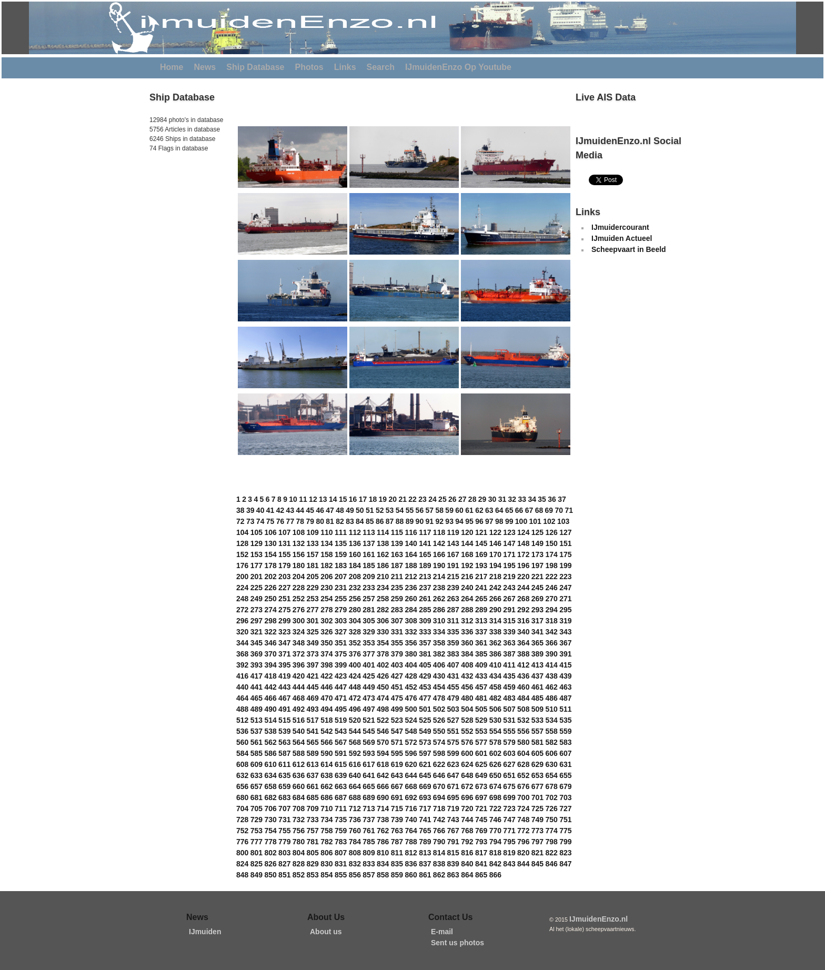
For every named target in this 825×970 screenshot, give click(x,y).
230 (326, 587)
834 (383, 864)
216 (467, 576)
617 (369, 764)
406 (439, 665)
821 (537, 852)
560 (242, 742)
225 (256, 587)
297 (256, 621)
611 (284, 764)
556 (523, 731)
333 (425, 632)
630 (551, 764)
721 (481, 808)
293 (537, 609)
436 (523, 676)
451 (397, 687)
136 (355, 543)
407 (453, 665)
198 (551, 565)
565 (313, 742)
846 (551, 864)
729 (256, 819)
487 (565, 698)
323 (284, 632)
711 (341, 808)
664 (355, 786)
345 (256, 643)
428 (411, 676)
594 (383, 753)
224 (242, 587)
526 (439, 720)
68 (539, 510)
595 (397, 753)
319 (565, 621)
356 (411, 643)
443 (284, 687)
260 (411, 598)
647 (453, 775)
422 (326, 676)
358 (439, 643)
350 (326, 643)
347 (284, 643)
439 (565, 676)
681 (256, 797)
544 (355, 731)
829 (313, 864)
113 (369, 532)
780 (299, 841)
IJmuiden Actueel (621, 238)
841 (481, 864)
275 (284, 609)
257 (369, 598)
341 (537, 632)
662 (326, 786)
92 (439, 521)
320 (242, 632)
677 (537, 786)
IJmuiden (205, 931)
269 (537, 598)
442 (270, 687)
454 (439, 687)
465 (256, 698)
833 (369, 864)
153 (256, 554)
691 (397, 797)
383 (453, 654)
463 (565, 687)
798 (551, 841)
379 (397, 654)
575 (453, 742)
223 (565, 576)
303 (341, 621)
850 (270, 875)
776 (242, 841)
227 (284, 587)
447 (341, 687)
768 (467, 830)
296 (242, 621)
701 (537, 797)
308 (411, 621)
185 (369, 565)
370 (270, 654)
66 (519, 510)
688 (355, 797)
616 (355, 764)
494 (326, 709)
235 (397, 587)
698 (495, 797)
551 (453, 731)
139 (397, 543)
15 (343, 499)
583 (565, 742)
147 (509, 543)
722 (495, 808)
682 (270, 797)
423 (341, 676)
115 (397, 532)
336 (467, 632)
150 (551, 543)
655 (565, 775)
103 (563, 521)
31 (502, 499)
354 (383, 643)
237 (425, 587)
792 (467, 841)
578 (495, 742)
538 (270, 731)
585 (256, 753)
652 (523, 775)
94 (459, 521)
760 (355, 830)
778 (270, 841)
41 (270, 510)
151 (565, 543)
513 (256, 720)
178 (270, 565)
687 (341, 797)
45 (310, 510)
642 (383, 775)
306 (383, 621)
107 (284, 532)
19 (383, 499)
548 (411, 731)
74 (260, 521)
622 (439, 764)
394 (270, 665)
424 (355, 676)
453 (425, 687)
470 (326, 698)
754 (270, 830)
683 (284, 797)
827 (284, 864)
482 (495, 698)
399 (341, 665)
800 (242, 852)
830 (326, 864)
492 (299, 709)
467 (284, 698)
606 (551, 753)
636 (299, 775)
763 (397, 830)
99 (509, 521)
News (205, 67)
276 (299, 609)
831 (341, 864)
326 (326, 632)
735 (341, 819)
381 (425, 654)
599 (453, 753)
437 (537, 676)
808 (355, 852)
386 (495, 654)
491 (284, 709)
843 (509, 864)
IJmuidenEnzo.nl (598, 919)
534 (551, 720)
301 (313, 621)
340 (523, 632)
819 (509, 852)
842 (495, 864)
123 (509, 532)
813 (425, 852)
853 (313, 875)
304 (355, 621)
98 (499, 521)
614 (326, 764)
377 (369, 654)
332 (411, 632)
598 (439, 753)
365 (537, 643)
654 (551, 775)
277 (313, 609)
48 (340, 510)
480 (467, 698)
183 (341, 565)
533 (537, 720)
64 (499, 510)
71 (569, 510)
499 (397, 709)
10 (293, 499)
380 (411, 654)
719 (453, 808)
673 (481, 786)
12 (313, 499)
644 (411, 775)
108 (299, 532)
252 (299, 598)
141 (425, 543)
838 (439, 864)
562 (270, 742)
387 (509, 654)
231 (341, 587)
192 (467, 565)
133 (313, 543)
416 (242, 676)
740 (411, 819)
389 (537, 654)
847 (565, 864)
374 (326, 654)
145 (481, 543)
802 (270, 852)
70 (559, 510)
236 (411, 587)
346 (270, 643)
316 (523, 621)
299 (284, 621)
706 (270, 808)
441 (256, 687)
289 (481, 609)
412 (523, 665)
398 (326, 665)
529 (481, 720)
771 (509, 830)
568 (355, 742)
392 (242, 665)
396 (299, 665)
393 (256, 665)
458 (495, 687)
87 (390, 521)
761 (369, 830)
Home (171, 67)
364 (523, 643)
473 (369, 698)
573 (425, 742)
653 (537, 775)
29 (482, 499)
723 (509, 808)
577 (481, 742)
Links (345, 67)
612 (299, 764)
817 (481, 852)
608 (242, 764)
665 (369, 786)
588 (299, 753)
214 (439, 576)
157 (313, 554)
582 (551, 742)
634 (270, 775)
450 (383, 687)
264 (467, 598)
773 (537, 830)
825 (256, 864)
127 (565, 532)
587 (284, 753)
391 (565, 654)
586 (270, 753)
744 (467, 819)
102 (549, 521)
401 (369, 665)
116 (411, 532)
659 (284, 786)
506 (495, 709)
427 (397, 676)
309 (425, 621)
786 (383, 841)
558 (551, 731)
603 (509, 753)
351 (341, 643)
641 (369, 775)
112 (355, 532)
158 (326, 554)
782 (326, 841)
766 (439, 830)
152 (242, 554)
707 (284, 808)
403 (397, 665)
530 (495, 720)
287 (453, 609)
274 (270, 609)
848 (242, 875)
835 (397, 864)
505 (481, 709)
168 (467, 554)
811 (397, 852)
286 (439, 609)
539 (284, 731)
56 (420, 510)
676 (523, 786)
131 (284, 543)
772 (523, 830)
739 (397, 819)
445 (313, 687)
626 (495, 764)
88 (400, 521)
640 (355, 775)
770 (495, 830)
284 (411, 609)
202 (270, 576)
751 (565, 819)
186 (383, 565)
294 (551, 609)
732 (299, 819)
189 (425, 565)
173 (537, 554)
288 (467, 609)
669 (425, 786)
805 (313, 852)
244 (523, 587)
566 (326, 742)
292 (523, 609)
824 (242, 864)
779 (284, 841)
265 (481, 598)
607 (565, 753)
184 (355, 565)
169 (481, 554)
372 (299, 654)
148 (523, 543)
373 (313, 654)
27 (462, 499)
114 (383, 532)
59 (449, 510)
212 (411, 576)
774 (551, 830)
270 (551, 598)
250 (270, 598)
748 (523, 819)
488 (242, 709)
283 (397, 609)
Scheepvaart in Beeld (628, 249)
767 (453, 830)
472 (355, 698)
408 (467, 665)
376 (355, 654)
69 (549, 510)
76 (280, 521)
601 (481, 753)
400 (355, 665)
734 (326, 819)
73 (250, 521)
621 (425, 764)
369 (256, 654)
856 (355, 875)
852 (299, 875)
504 (467, 709)
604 (523, 753)
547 (397, 731)
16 (353, 499)
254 (326, 598)
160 (355, 554)
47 (330, 510)
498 (383, 709)
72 (240, 521)
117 (425, 532)
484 (523, 698)
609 (256, 764)
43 (290, 510)
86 (380, 521)
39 (250, 510)
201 (256, 576)
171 (509, 554)
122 (495, 532)
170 (495, 554)
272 (242, 609)
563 (284, 742)
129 (256, 543)
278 (326, 609)
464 (242, 698)
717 (425, 808)
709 (313, 808)
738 (383, 819)
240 (467, 587)
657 (256, 786)
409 (481, 665)
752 (242, 830)
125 (537, 532)
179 (284, 565)
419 (284, 676)
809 (369, 852)
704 (242, 808)
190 (439, 565)
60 (459, 510)
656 (242, 786)
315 (509, 621)
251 (284, 598)
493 (313, 709)
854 (326, 875)
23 (422, 499)
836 (411, 864)
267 (509, 598)
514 (270, 720)
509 (537, 709)
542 (326, 731)
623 (453, 764)
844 (523, 864)
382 (439, 654)
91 (430, 521)
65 (509, 510)
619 (397, 764)
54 (400, 510)
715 (397, 808)
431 (453, 676)
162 (383, 554)
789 (425, 841)
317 (537, 621)
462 (551, 687)
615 (341, 764)
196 (523, 565)
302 (326, 621)
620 (411, 764)
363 (509, 643)
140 (411, 543)
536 (242, 731)
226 (270, 587)
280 (355, 609)
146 (495, 543)
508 (523, 709)
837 (425, 864)
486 (551, 698)
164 (411, 554)
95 (469, 521)
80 (320, 521)
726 (551, 808)
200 (242, 576)
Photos (309, 67)
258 (383, 598)
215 (453, 576)
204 (299, 576)
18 (373, 499)
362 (495, 643)
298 (270, 621)
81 (330, 521)
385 (481, 654)
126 (551, 532)
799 (565, 841)
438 (551, 676)
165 (425, 554)
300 (299, 621)
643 (397, 775)
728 (242, 819)
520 (355, 720)
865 (481, 875)
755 (284, 830)
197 (537, 565)
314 (495, 621)
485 (537, 698)
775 (565, 830)
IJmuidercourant (620, 227)
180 (299, 565)
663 (341, 786)
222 (551, 576)
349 (313, 643)
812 (411, 852)
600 (467, 753)
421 (313, 676)
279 (341, 609)
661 (313, 786)
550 (439, 731)
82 (340, 521)
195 (509, 565)
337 (481, 632)
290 (495, 609)
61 (469, 510)
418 (270, 676)
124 (523, 532)
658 (270, 786)
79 (310, 521)
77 (290, 521)
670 (439, 786)
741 (425, 819)
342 (551, 632)
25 (442, 499)
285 (425, 609)
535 (565, 720)
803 (284, 852)
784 (355, 841)
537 (256, 731)
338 (495, 632)
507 (509, 709)
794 (495, 841)
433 (481, 676)
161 (369, 554)
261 (425, 598)
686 (326, 797)
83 (350, 521)
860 (411, 875)
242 (495, 587)
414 (551, 665)
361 (481, 643)
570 (383, 742)
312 (467, 621)
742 (439, 819)
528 (467, 720)
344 (242, 643)
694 (439, 797)
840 (467, 864)
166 (439, 554)
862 (439, 875)
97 (489, 521)
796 (523, 841)
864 (467, 875)
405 (425, 665)
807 (341, 852)
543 (341, 731)
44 (300, 510)
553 (481, 731)
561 (256, 742)
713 (369, 808)
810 (383, 852)
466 (270, 698)
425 (369, 676)
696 (467, 797)
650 (495, 775)
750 (551, 819)
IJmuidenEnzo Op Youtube (458, 67)
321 (256, 632)
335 (453, 632)
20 (392, 499)
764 (411, 830)
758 (326, 830)
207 (341, 576)
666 (383, 786)
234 (383, 587)
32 (512, 499)
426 (383, 676)
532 (523, 720)
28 (472, 499)
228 (299, 587)
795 (509, 841)
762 (383, 830)
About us (326, 931)
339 (509, 632)
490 (270, 709)
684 (299, 797)
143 (453, 543)
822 (551, 852)
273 (256, 609)
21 (402, 499)
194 (495, 565)
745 (481, 819)
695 (453, 797)
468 (299, 698)
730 (270, 819)
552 (467, 731)
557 (537, 731)
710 (326, 808)
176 (242, 565)
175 (565, 554)
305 (369, 621)
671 (453, 786)
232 (355, 587)
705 (256, 808)
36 (552, 499)
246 (551, 587)
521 (369, 720)
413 (537, 665)
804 (299, 852)
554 (495, 731)
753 (256, 830)
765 (425, 830)
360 (467, 643)
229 (313, 587)
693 (425, 797)
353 (369, 643)
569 (369, 742)
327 (341, 632)
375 (341, 654)
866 (495, 875)
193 (481, 565)
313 (481, 621)
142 (439, 543)
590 (326, 753)
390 (551, 654)
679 (565, 786)
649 (481, 775)
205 (313, 576)
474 (383, 698)
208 (355, 576)
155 (284, 554)
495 (341, 709)
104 (242, 532)
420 (299, 676)
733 (313, 819)
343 (565, 632)
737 (369, 819)
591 (341, 753)
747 (509, 819)
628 (523, 764)
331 (397, 632)
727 (565, 808)
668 (411, 786)
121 (481, 532)
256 (355, 598)
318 (551, 621)
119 (453, 532)
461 (537, 687)
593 (369, 753)
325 (313, 632)
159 (341, 554)
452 (411, 687)
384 (467, 654)
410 (495, 665)
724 (523, 808)
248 (242, 598)
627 (509, 764)
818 (495, 852)
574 (439, 742)
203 (284, 576)
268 (523, 598)
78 (300, 521)
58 (439, 510)
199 (565, 565)
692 (411, 797)
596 (411, 753)
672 (467, 786)
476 (411, 698)
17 (363, 499)
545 (369, 731)
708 (299, 808)
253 (313, 598)
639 (341, 775)
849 (256, 875)
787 (397, 841)
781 (313, 841)
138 (383, 543)
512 (242, 720)
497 (369, 709)
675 (509, 786)
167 (453, 554)
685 (313, 797)
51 (370, 510)
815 (453, 852)
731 (284, 819)
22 (412, 499)
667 (397, 786)
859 (397, 875)
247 (565, 587)
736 (355, 819)
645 (425, 775)
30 (492, 499)
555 (509, 731)
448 (355, 687)
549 (425, 731)
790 (439, 841)
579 (509, 742)
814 (439, 852)
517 (313, 720)
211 (397, 576)
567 (341, 742)
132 (299, 543)
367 (565, 643)
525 (425, 720)
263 (453, 598)
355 (397, 643)
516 (299, 720)
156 (299, 554)
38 (240, 510)
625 (481, 764)
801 (256, 852)
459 (509, 687)
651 (509, 775)
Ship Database (255, 67)
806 (326, 852)
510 (551, 709)
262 (439, 598)
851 (284, 875)
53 (390, 510)
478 (439, 698)
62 (479, 510)
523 (397, 720)
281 (369, 609)
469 (313, 698)
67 (529, 510)
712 (355, 808)
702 (551, 797)
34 (532, 499)
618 (383, 764)
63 (489, 510)
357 (425, 643)
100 (521, 521)
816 (467, 852)
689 (369, 797)
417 (256, 676)
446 (326, 687)
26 (452, 499)
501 (425, 709)
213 (425, 576)
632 (242, 775)
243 (509, 587)
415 (565, 665)
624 (467, 764)
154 (270, 554)
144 (467, 543)
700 (523, 797)
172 (523, 554)
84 (360, 521)
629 (537, 764)
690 (383, 797)
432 (467, 676)
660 (299, 786)
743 (453, 819)
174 (551, 554)
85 (370, 521)
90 (420, 521)
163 (397, 554)
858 (383, 875)
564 (299, 742)
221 (537, 576)
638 (326, 775)
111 (341, 532)
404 (411, 665)
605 (537, 753)
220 (523, 576)
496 (355, 709)
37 (562, 499)
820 (523, 852)
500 (411, 709)
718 (439, 808)
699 (509, 797)
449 (369, 687)
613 (313, 764)
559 (565, 731)
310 (439, 621)
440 (242, 687)
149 (537, 543)
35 (542, 499)
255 (341, 598)
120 (467, 532)
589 (313, 753)
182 (326, 565)
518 (326, 720)
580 (523, 742)
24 (432, 499)
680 (242, 797)
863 (453, 875)
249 (256, 598)
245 (537, 587)
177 (256, 565)
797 (537, 841)
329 (369, 632)
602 (495, 753)
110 (326, 532)
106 (270, 532)
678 (551, 786)
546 (383, 731)
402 (383, 665)
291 (509, 609)
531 (509, 720)
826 (270, 864)
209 (369, 576)
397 (313, 665)
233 (369, 587)
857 (369, 875)
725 (537, 808)
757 (313, 830)
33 (522, 499)
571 (397, 742)
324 (299, 632)
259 (397, 598)
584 (242, 753)
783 (341, 841)
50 (360, 510)
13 (323, 499)
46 (320, 510)
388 (523, 654)
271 (565, 598)
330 (383, 632)
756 (299, 830)
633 (256, 775)
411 (509, 665)
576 (467, 742)
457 (481, 687)
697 (481, 797)
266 (495, 598)
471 (341, 698)
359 (453, 643)
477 (425, 698)
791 (453, 841)
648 (467, 775)
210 (383, 576)
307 (397, 621)
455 (453, 687)
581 (537, 742)
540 (299, 731)
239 (453, 587)
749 (537, 819)
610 (270, 764)
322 (270, 632)
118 (439, 532)
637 (313, 775)
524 (411, 720)
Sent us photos (457, 942)
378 (383, 654)
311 (453, 621)
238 (439, 587)
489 (256, 709)
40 (260, 510)
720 (467, 808)
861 (425, 875)
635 (284, 775)
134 (326, 543)
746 (495, 819)
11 (303, 499)
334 (439, 632)
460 (523, 687)
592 (355, 753)
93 (449, 521)
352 (355, 643)
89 (410, 521)
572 (411, 742)
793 (481, 841)
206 (326, 576)
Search (381, 67)
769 (481, 830)
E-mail (442, 931)
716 (411, 808)
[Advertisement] (181, 226)
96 (479, 521)
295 (565, 609)
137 (369, 543)
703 (565, 797)
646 (439, 775)
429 (425, 676)
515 (284, 720)
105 (256, 532)
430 (439, 676)
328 (355, 632)
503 (453, 709)
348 (299, 643)
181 (313, 565)
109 (313, 532)
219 (509, 576)
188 (411, 565)
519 (341, 720)
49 (350, 510)
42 (280, 510)
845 (537, 864)
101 (535, 521)
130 (270, 543)
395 (284, 665)
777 (256, 841)
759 (341, 830)
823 (565, 852)
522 (383, 720)
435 (509, 676)
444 (299, 687)
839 (453, 864)
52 (380, 510)
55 (410, 510)
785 (369, 841)
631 (565, 764)
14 (333, 499)
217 (481, 576)
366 (551, 643)
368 (242, 654)
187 (397, 565)
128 (242, 543)
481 (481, 698)
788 (411, 841)
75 (270, 521)
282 (383, 609)
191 (453, 565)
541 (313, 731)
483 (509, 698)
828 (299, 864)
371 (284, 654)
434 (495, 676)
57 (430, 510)
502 (439, 709)
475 (397, 698)
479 (453, 698)
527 (453, 720)
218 (495, 576)
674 (495, 786)
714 (383, 808)
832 (355, 864)
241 (481, 587)
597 (425, 753)
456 (467, 687)
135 (341, 543)
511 (565, 709)
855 (341, 875)
